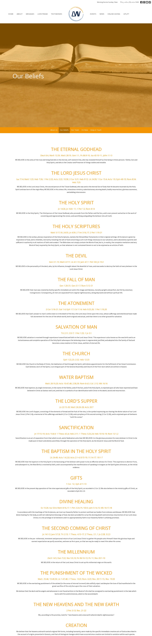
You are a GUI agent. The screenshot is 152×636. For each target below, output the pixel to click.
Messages (30, 14)
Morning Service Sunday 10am (107, 2)
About (19, 14)
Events (93, 14)
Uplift (126, 14)
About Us (53, 130)
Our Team (75, 130)
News (102, 14)
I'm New (85, 130)
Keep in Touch (95, 130)
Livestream (43, 14)
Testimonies (56, 14)
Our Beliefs (64, 130)
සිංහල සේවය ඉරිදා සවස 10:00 (129, 2)
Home (10, 14)
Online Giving (114, 14)
